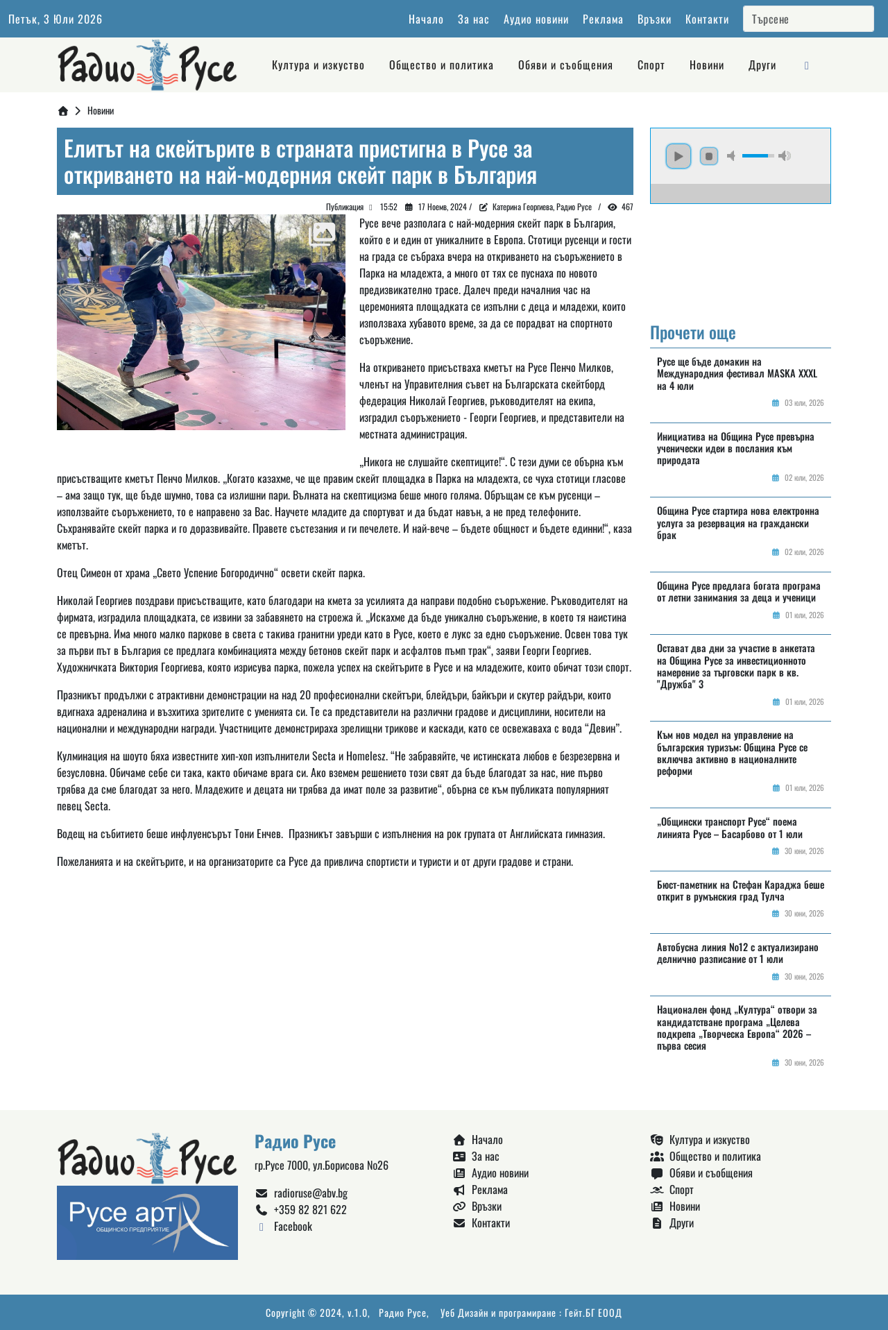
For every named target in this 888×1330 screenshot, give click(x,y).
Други (762, 64)
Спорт (651, 64)
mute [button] (733, 156)
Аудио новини (536, 18)
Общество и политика (441, 64)
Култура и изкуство (318, 64)
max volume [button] (784, 156)
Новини (707, 64)
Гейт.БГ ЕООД (593, 1312)
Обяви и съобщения (565, 64)
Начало (426, 18)
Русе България (740, 256)
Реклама (603, 18)
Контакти (707, 18)
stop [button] (709, 156)
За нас (474, 18)
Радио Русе (403, 1312)
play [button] (678, 156)
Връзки (655, 18)
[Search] (808, 19)
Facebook (283, 1226)
